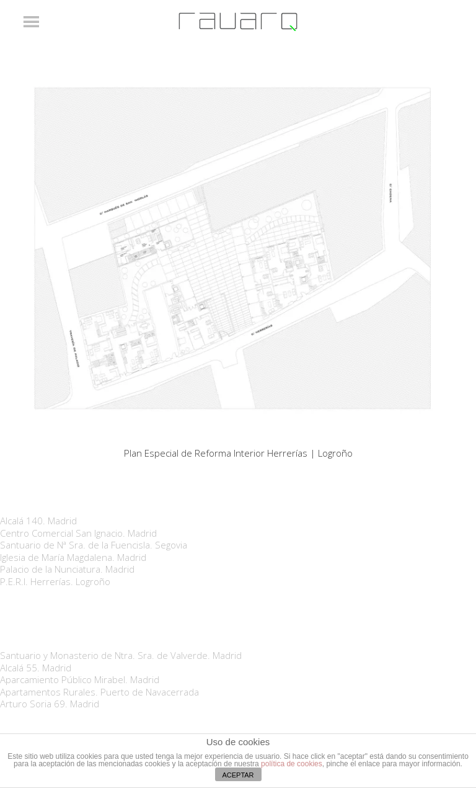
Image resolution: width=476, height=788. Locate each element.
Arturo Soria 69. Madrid (49, 703)
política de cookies (291, 763)
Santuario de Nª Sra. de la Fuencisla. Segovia (93, 545)
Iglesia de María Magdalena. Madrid (73, 557)
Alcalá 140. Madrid (38, 520)
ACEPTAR (237, 775)
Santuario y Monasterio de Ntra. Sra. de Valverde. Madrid (121, 655)
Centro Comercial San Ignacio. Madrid (78, 533)
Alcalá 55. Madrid (35, 667)
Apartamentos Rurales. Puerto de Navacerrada (99, 692)
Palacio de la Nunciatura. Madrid (67, 569)
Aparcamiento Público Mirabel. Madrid (79, 679)
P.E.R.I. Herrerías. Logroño (55, 581)
